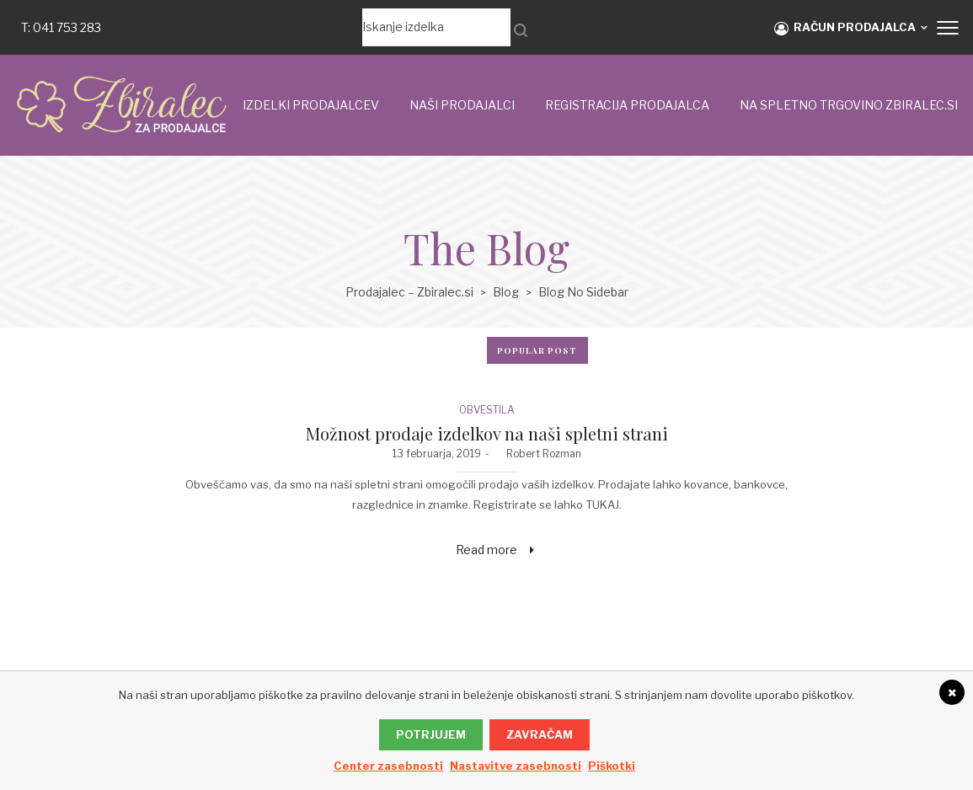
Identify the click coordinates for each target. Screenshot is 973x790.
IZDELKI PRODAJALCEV (311, 105)
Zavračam (539, 734)
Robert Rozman (537, 453)
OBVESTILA (487, 409)
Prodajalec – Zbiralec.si (409, 292)
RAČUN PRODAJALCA (845, 27)
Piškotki (611, 765)
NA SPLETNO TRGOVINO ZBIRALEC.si (849, 105)
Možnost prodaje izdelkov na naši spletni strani (487, 433)
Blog (506, 292)
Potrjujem (431, 734)
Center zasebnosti (388, 765)
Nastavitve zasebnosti (515, 765)
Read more (486, 549)
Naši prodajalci (462, 105)
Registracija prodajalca (627, 105)
